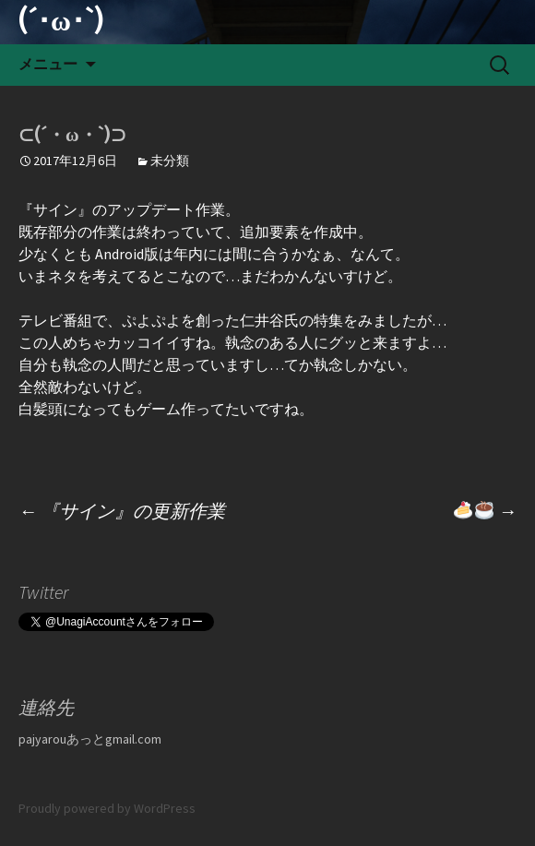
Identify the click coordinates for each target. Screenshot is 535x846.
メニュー (47, 64)
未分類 (169, 160)
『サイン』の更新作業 (121, 510)
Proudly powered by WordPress (107, 808)
